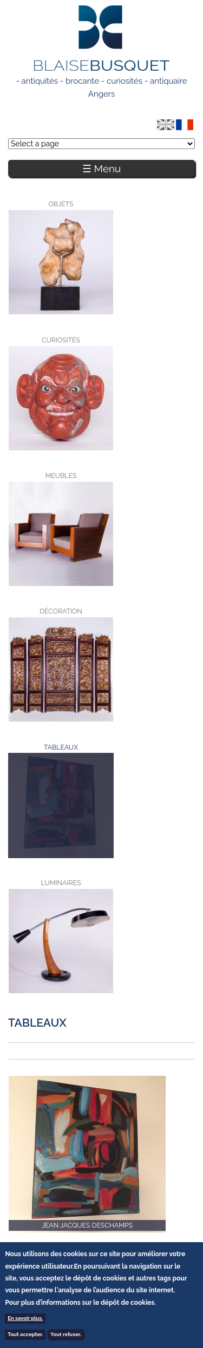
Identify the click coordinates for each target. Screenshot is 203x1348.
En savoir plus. (25, 1320)
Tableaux (24, 758)
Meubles (61, 475)
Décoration (61, 611)
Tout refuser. (65, 1336)
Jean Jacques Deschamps (87, 1225)
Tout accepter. (25, 1336)
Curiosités (61, 340)
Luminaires (61, 883)
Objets (61, 204)
